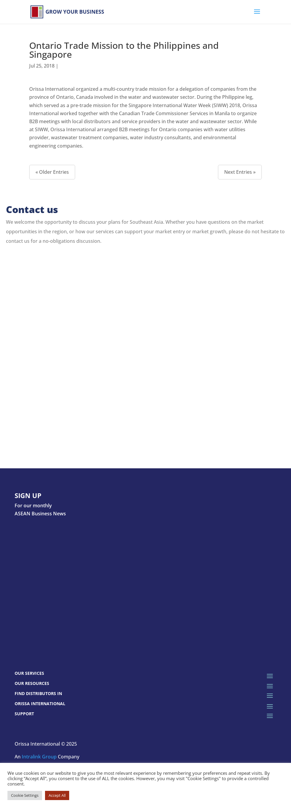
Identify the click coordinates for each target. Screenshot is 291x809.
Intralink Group (39, 756)
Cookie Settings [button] (24, 795)
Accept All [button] (57, 795)
